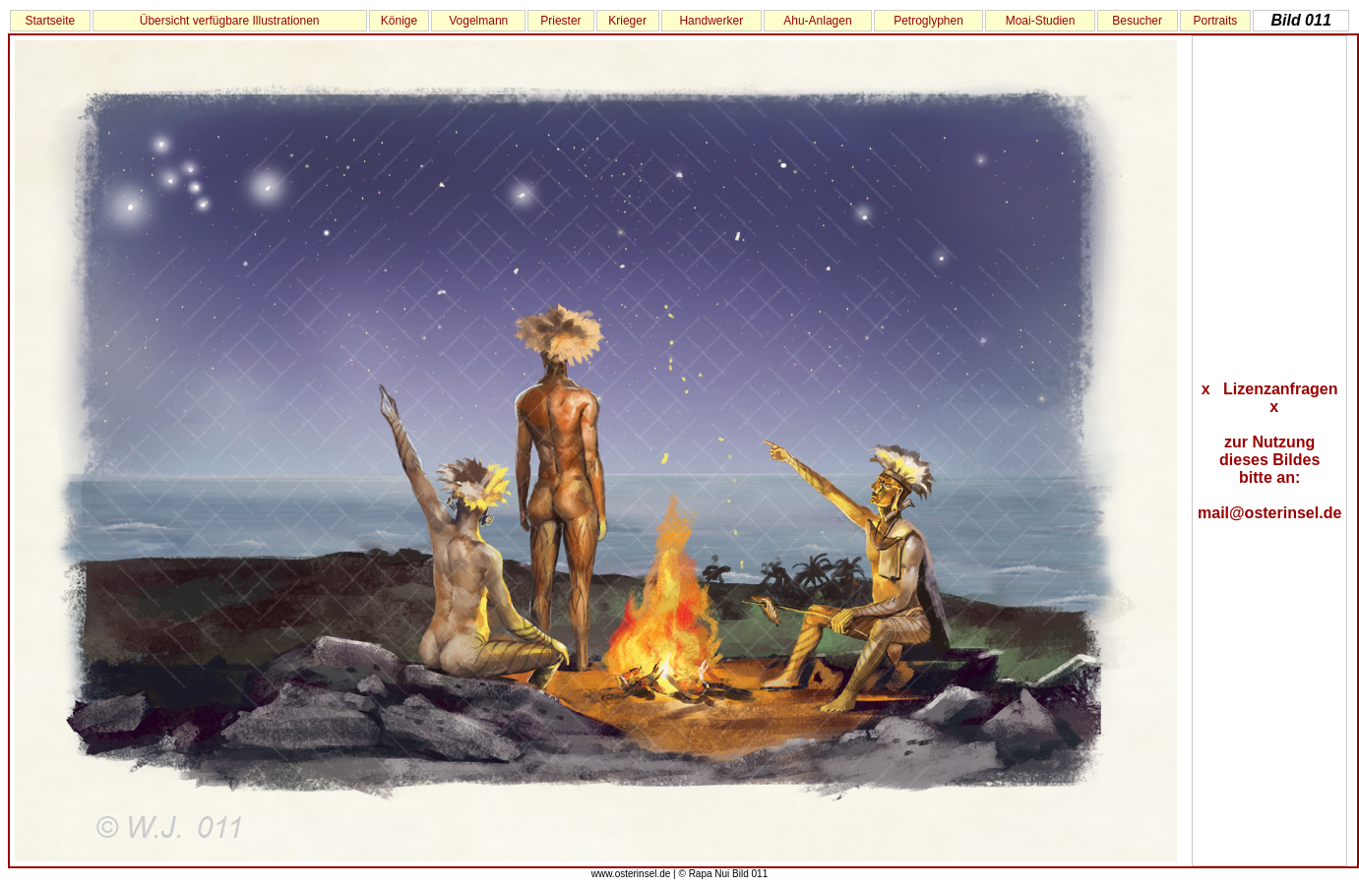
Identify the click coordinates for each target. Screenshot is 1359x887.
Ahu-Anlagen (817, 21)
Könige (399, 21)
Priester (560, 21)
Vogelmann (478, 21)
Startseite (50, 21)
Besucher (1137, 21)
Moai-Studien (1041, 21)
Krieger (627, 21)
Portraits (1216, 21)
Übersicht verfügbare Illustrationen (230, 21)
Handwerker (711, 21)
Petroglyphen (928, 21)
